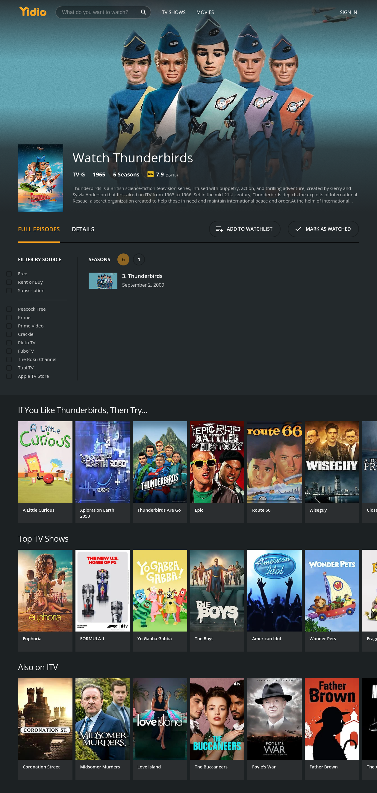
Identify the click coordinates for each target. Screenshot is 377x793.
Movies (205, 12)
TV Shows (174, 12)
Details (83, 229)
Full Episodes (39, 229)
